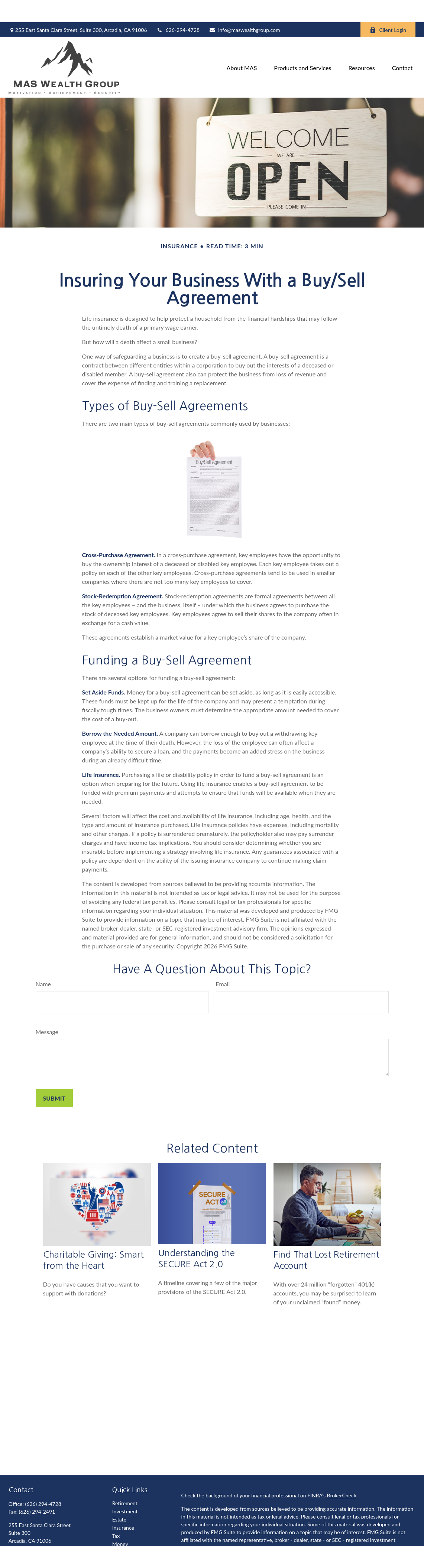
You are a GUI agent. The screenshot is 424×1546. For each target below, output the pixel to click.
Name (43, 961)
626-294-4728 (178, 7)
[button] (241, 45)
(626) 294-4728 (43, 1481)
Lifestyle (122, 1530)
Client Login (388, 7)
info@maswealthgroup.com (244, 7)
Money (120, 1522)
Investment (125, 1489)
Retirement (124, 1481)
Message (47, 1009)
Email (223, 961)
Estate (119, 1497)
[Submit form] (54, 1076)
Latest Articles (128, 1538)
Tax (116, 1513)
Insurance (123, 1505)
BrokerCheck (341, 1473)
